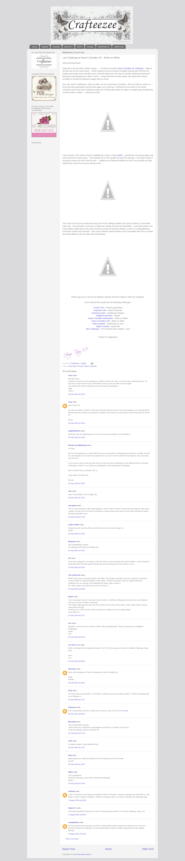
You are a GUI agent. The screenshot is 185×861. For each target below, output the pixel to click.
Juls (70, 491)
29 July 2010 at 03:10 (76, 637)
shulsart (71, 791)
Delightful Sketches (104, 316)
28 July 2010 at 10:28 (76, 437)
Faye (70, 690)
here (126, 711)
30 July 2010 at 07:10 (76, 733)
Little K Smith (73, 525)
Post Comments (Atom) (82, 854)
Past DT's (68, 47)
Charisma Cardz (98, 313)
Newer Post (68, 849)
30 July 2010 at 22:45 (76, 783)
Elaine (70, 597)
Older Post (148, 849)
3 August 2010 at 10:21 (77, 834)
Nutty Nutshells (98, 324)
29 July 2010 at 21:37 (76, 700)
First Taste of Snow (75, 366)
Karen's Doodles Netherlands (100, 318)
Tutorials (56, 47)
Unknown (72, 669)
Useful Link (118, 47)
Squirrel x (72, 808)
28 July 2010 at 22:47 (76, 615)
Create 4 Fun (99, 308)
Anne (70, 375)
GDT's (79, 47)
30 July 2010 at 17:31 (76, 747)
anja (70, 755)
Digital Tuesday (102, 326)
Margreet (72, 541)
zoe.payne (72, 505)
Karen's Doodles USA (100, 321)
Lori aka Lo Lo (74, 645)
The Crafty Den (74, 575)
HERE (119, 155)
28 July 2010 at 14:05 (76, 483)
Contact (90, 47)
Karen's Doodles (90, 366)
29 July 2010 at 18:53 (76, 683)
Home (34, 47)
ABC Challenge (92, 329)
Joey (70, 402)
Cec (69, 623)
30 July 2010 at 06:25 (76, 714)
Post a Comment (72, 839)
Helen (70, 772)
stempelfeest (73, 822)
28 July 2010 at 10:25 (76, 423)
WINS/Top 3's (103, 47)
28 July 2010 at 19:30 (76, 550)
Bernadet (72, 722)
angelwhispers (74, 431)
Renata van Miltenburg (77, 445)
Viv (69, 558)
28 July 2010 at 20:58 (76, 589)
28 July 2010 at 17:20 (76, 517)
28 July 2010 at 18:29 (76, 534)
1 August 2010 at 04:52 (77, 800)
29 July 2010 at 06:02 (76, 661)
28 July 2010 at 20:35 (76, 567)
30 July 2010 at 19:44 (76, 764)
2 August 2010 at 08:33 (77, 815)
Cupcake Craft (100, 310)
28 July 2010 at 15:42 (76, 498)
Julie (70, 741)
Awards (45, 47)
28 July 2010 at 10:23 (76, 394)
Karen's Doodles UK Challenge (130, 68)
